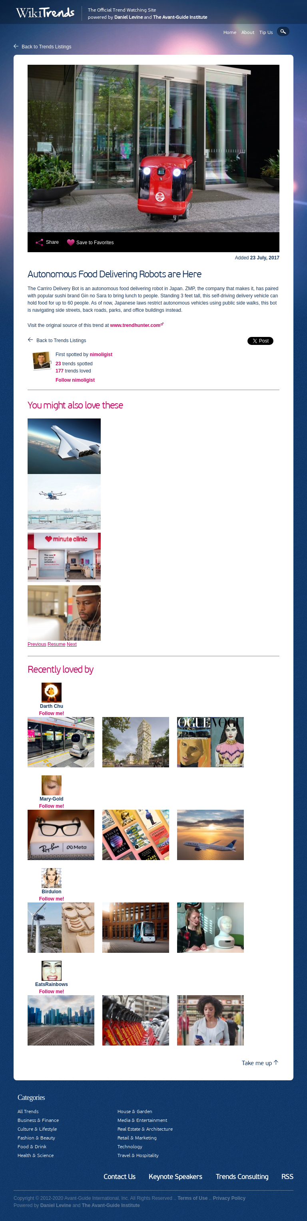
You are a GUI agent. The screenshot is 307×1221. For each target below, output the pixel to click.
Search (283, 31)
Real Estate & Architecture (145, 1129)
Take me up (260, 1063)
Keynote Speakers (175, 1177)
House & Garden (135, 1111)
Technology (130, 1146)
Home (229, 32)
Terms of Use (192, 1198)
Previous (37, 644)
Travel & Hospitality (138, 1155)
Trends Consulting (242, 1177)
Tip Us (266, 32)
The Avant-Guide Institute (180, 17)
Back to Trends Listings (46, 47)
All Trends (28, 1111)
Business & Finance (38, 1120)
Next (72, 644)
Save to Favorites (95, 242)
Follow (75, 380)
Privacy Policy (229, 1198)
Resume (57, 644)
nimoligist (101, 354)
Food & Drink (32, 1146)
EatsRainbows (51, 984)
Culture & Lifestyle (37, 1129)
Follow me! (51, 713)
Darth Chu (51, 706)
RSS (287, 1177)
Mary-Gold (51, 799)
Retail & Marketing (137, 1138)
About (247, 32)
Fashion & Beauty (36, 1138)
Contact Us (120, 1177)
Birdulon (51, 891)
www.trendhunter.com (135, 325)
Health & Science (36, 1155)
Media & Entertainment (142, 1120)
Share (52, 242)
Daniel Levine (128, 17)
